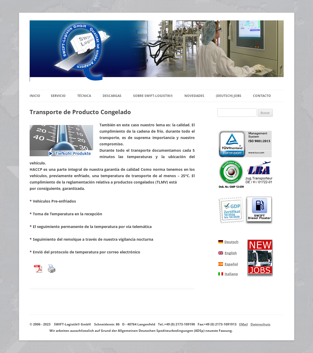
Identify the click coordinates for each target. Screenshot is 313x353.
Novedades (194, 95)
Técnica (84, 95)
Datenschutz (260, 324)
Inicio (35, 95)
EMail (243, 324)
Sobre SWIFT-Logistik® (153, 95)
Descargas (112, 95)
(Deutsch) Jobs (228, 95)
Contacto (262, 95)
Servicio (58, 95)
